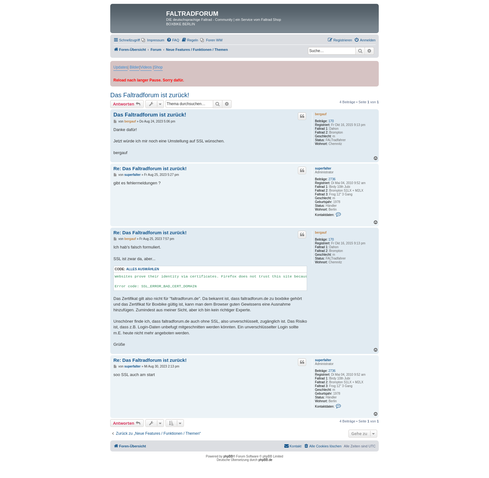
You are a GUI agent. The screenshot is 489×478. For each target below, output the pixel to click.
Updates (120, 67)
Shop (158, 67)
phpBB (228, 456)
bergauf (321, 114)
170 (331, 121)
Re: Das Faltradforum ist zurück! (150, 168)
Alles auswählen (142, 269)
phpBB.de (265, 460)
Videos (146, 67)
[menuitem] (153, 40)
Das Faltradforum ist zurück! (149, 95)
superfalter (323, 168)
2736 (332, 179)
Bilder (134, 67)
